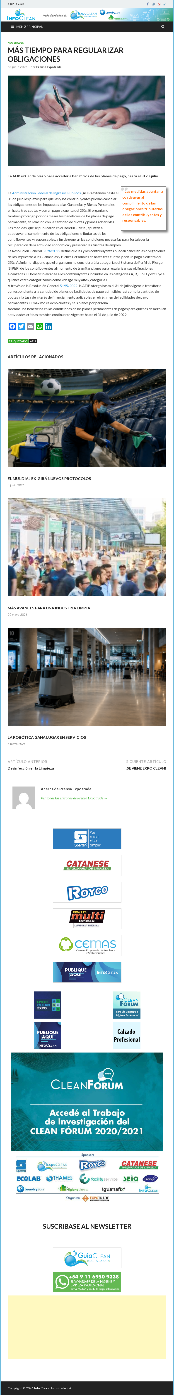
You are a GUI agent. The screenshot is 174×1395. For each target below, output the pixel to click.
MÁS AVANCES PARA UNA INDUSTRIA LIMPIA (49, 608)
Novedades (16, 42)
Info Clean (41, 1388)
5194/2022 (51, 251)
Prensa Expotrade (49, 67)
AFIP (33, 341)
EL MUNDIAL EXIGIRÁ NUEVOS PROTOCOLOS (49, 478)
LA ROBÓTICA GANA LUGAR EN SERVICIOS (47, 737)
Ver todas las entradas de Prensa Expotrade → (74, 798)
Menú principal (29, 27)
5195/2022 (68, 285)
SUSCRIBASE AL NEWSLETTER (87, 1226)
